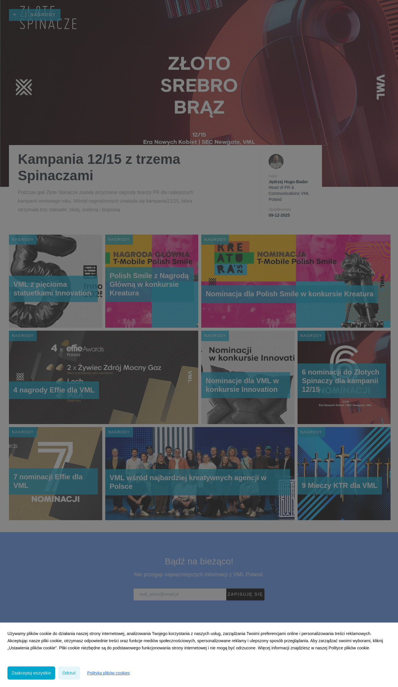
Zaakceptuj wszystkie (31, 673)
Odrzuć (69, 673)
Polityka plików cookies (108, 673)
